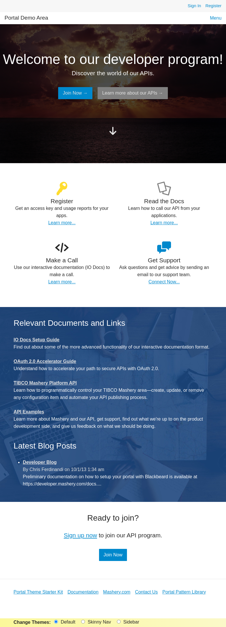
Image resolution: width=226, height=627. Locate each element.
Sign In (194, 5)
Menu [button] (215, 18)
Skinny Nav (96, 622)
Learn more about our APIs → (132, 93)
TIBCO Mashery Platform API (45, 383)
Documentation (82, 592)
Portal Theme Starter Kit (38, 592)
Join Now (113, 554)
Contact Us (146, 592)
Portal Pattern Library (184, 592)
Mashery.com (116, 592)
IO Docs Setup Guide (36, 339)
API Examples (29, 411)
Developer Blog (39, 462)
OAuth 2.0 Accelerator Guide (45, 361)
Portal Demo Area (26, 18)
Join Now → (75, 93)
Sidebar (128, 622)
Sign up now (80, 535)
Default (64, 622)
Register (213, 5)
